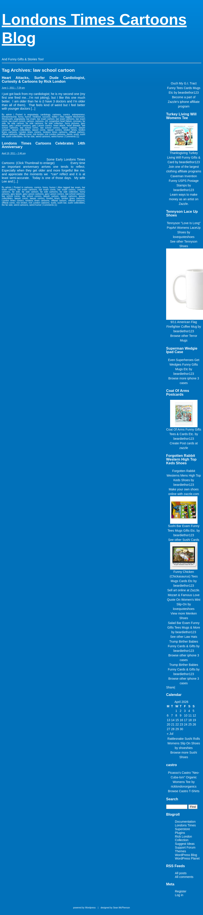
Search (172, 799)
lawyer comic (39, 130)
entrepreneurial (9, 117)
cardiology (45, 114)
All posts (181, 873)
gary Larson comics (42, 125)
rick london (38, 134)
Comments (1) (72, 136)
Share (170, 687)
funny (20, 117)
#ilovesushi (7, 119)
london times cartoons (73, 198)
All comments (184, 877)
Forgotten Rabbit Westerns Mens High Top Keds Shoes (184, 475)
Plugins (180, 833)
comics (66, 114)
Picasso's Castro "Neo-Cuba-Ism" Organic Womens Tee (183, 777)
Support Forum (185, 847)
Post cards (187, 443)
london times (70, 130)
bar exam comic (47, 189)
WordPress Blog (186, 855)
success (46, 117)
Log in (179, 895)
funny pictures (72, 123)
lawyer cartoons (69, 196)
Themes (180, 851)
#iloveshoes (78, 117)
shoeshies (186, 748)
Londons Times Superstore (185, 827)
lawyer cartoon (69, 128)
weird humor (57, 136)
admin (9, 114)
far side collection (54, 123)
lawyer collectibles (21, 130)
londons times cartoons (55, 132)
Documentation (185, 821)
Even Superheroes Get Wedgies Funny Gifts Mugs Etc (183, 364)
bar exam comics (17, 121)
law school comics (50, 128)
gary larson (16, 194)
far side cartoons (34, 123)
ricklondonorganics (184, 786)
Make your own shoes (184, 489)
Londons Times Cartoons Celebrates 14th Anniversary (43, 145)
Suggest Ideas (185, 843)
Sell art (172, 590)
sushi (76, 134)
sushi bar (61, 203)
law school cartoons (74, 194)
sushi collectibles (14, 136)
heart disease (73, 125)
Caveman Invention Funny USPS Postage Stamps (184, 180)
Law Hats (190, 636)
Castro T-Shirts (189, 791)
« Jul (170, 733)
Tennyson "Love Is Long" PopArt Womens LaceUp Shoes (184, 227)
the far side (29, 136)
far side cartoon (16, 123)
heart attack (59, 125)
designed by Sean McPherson (115, 907)
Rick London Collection (183, 838)
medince (36, 117)
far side (16, 192)
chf (46, 121)
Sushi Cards (190, 539)
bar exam (31, 119)
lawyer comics (54, 130)
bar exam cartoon (45, 119)
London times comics (30, 132)
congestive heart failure (60, 121)
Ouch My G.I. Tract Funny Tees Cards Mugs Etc (183, 88)
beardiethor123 (188, 92)
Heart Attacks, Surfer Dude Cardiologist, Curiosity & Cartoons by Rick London (43, 79)
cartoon (30, 121)
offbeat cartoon (76, 132)
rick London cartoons (55, 134)
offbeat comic (25, 134)
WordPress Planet (187, 858)
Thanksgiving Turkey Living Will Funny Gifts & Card (183, 157)
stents (69, 134)
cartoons (56, 114)
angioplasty (32, 114)
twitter (55, 117)
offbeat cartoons (10, 134)
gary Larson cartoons (20, 125)
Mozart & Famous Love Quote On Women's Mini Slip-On (183, 599)
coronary (77, 121)
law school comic (29, 128)
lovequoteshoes (183, 237)
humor (28, 117)
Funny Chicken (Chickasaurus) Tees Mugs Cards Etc (184, 576)
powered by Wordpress (84, 907)
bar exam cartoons (65, 119)
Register (180, 891)
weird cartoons (43, 136)
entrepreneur (78, 114)
